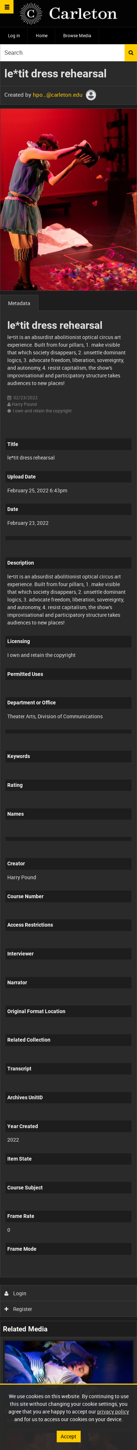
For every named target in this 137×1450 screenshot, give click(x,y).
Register (18, 1308)
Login (15, 1293)
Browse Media (77, 35)
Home (41, 35)
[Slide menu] (7, 7)
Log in (14, 35)
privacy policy (113, 1411)
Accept (68, 1436)
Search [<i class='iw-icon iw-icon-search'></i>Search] (131, 52)
